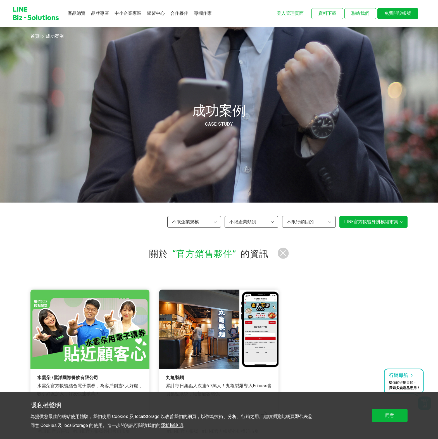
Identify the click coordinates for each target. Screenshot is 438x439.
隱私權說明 (172, 425)
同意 (389, 415)
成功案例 (55, 36)
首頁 (34, 36)
